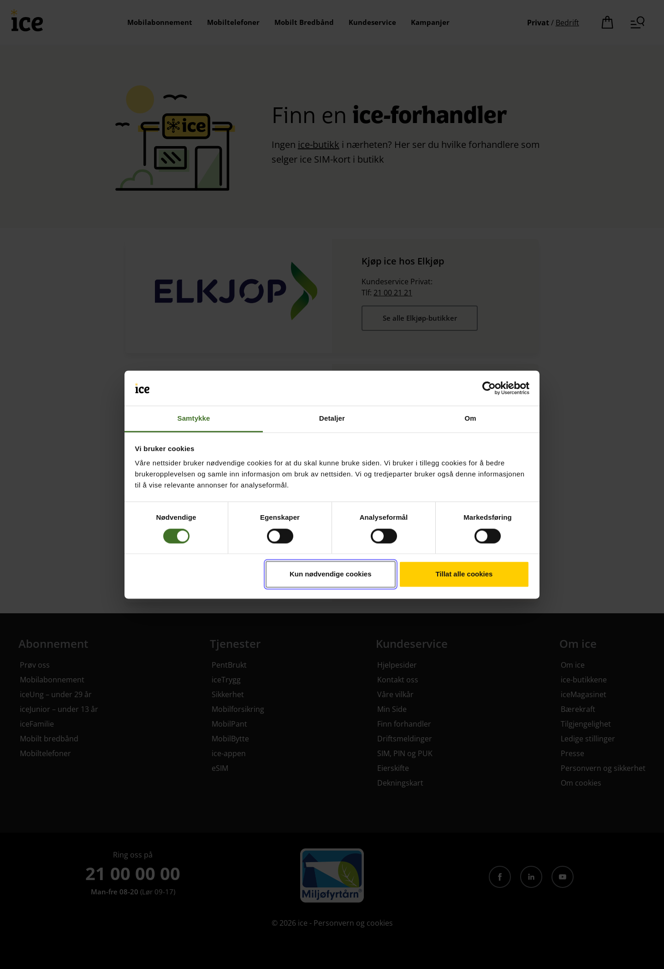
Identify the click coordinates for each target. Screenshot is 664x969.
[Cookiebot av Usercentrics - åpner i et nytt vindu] (489, 388)
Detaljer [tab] (332, 419)
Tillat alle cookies (463, 574)
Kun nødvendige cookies (331, 574)
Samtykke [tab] (194, 419)
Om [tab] (470, 419)
